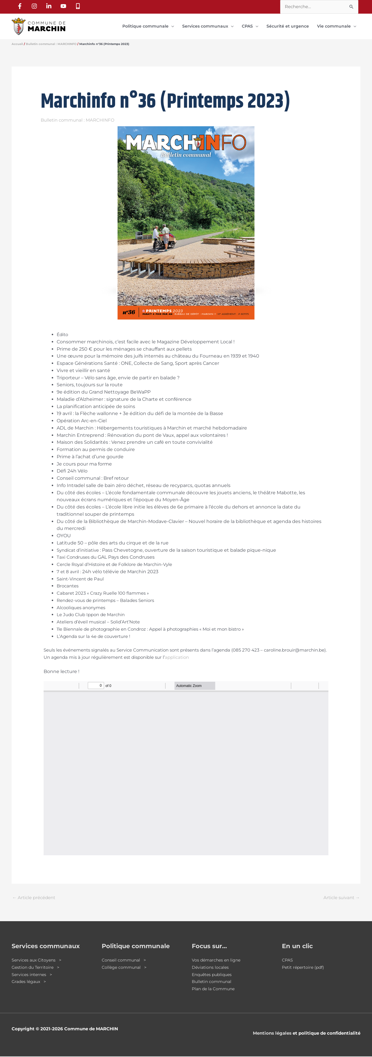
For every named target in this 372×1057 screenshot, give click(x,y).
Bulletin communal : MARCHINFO (78, 120)
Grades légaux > (30, 982)
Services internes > (33, 975)
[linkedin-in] (49, 6)
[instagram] (35, 6)
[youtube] (64, 6)
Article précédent (33, 898)
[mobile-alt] (78, 6)
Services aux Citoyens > (38, 960)
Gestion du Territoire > (37, 968)
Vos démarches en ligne (217, 960)
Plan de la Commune (215, 989)
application (177, 658)
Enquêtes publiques (213, 975)
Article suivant (341, 898)
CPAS (288, 960)
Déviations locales (211, 968)
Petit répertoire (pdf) (304, 968)
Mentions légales (272, 1033)
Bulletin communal (213, 982)
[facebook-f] (20, 6)
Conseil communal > (125, 960)
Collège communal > (125, 968)
